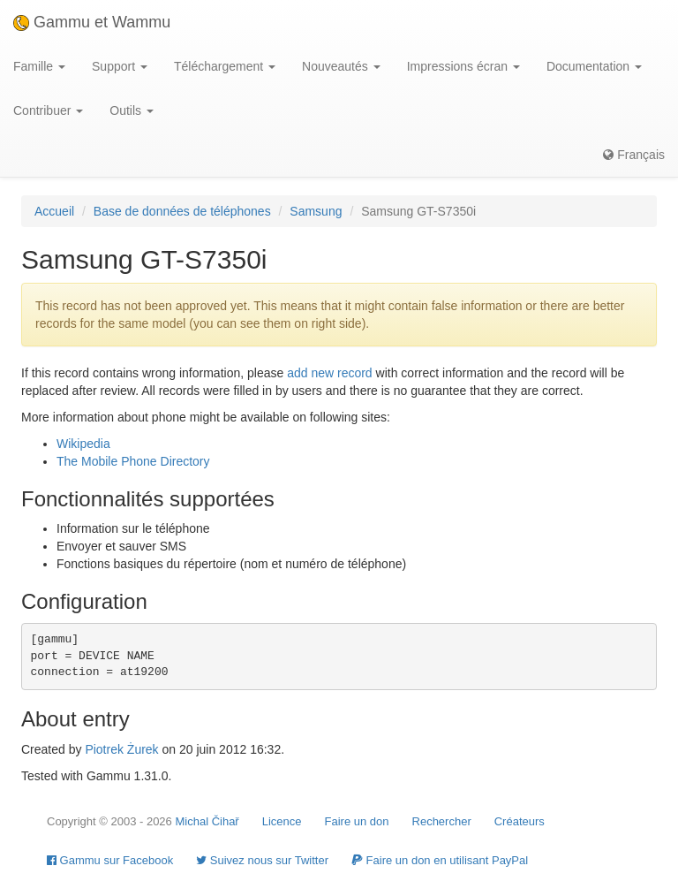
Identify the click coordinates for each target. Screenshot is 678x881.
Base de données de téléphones (182, 211)
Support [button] (119, 66)
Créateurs (519, 821)
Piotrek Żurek (121, 749)
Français (634, 155)
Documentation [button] (594, 66)
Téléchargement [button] (224, 66)
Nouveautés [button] (341, 66)
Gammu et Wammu (91, 22)
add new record (330, 373)
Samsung (316, 211)
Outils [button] (131, 110)
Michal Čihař (206, 821)
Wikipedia (83, 444)
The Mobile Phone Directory (133, 461)
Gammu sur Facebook (110, 860)
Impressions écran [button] (463, 66)
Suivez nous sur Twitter (262, 860)
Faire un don (357, 821)
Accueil (54, 211)
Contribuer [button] (48, 110)
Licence (282, 821)
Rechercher (441, 821)
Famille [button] (39, 66)
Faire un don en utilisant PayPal (439, 860)
